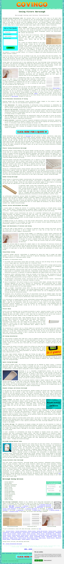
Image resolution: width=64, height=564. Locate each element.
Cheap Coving (42, 537)
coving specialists (50, 140)
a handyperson (20, 510)
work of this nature (34, 72)
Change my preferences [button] (47, 560)
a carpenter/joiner (14, 511)
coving (24, 20)
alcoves (17, 420)
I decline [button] (40, 560)
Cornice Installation (21, 531)
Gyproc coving (39, 375)
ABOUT (50, 8)
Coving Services (31, 533)
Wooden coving (6, 179)
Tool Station (14, 96)
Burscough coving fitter (44, 57)
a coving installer (12, 504)
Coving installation (8, 136)
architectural (19, 433)
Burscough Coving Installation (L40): (13, 18)
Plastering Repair (16, 539)
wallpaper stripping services (17, 507)
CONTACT (53, 8)
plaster (23, 32)
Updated (20, 553)
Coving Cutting (16, 535)
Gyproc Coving (40, 533)
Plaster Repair (6, 539)
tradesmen (44, 511)
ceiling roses (32, 66)
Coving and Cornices (42, 531)
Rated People (56, 88)
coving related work (47, 454)
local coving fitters (44, 456)
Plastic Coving (11, 536)
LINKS (46, 8)
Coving (31, 30)
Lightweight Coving (51, 536)
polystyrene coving (18, 453)
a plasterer (26, 506)
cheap (34, 80)
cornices (25, 66)
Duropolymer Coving (51, 533)
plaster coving (23, 299)
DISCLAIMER (59, 8)
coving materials (24, 111)
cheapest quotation (40, 77)
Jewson (36, 93)
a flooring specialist (31, 508)
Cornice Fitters (10, 531)
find (7, 462)
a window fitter (36, 510)
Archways (47, 411)
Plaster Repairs (26, 539)
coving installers (14, 469)
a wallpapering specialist (44, 506)
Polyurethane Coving (36, 532)
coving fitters (10, 142)
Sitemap (3, 553)
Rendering (58, 537)
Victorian (21, 37)
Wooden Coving (13, 537)
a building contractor (45, 504)
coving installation (30, 101)
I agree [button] (36, 560)
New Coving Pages (9, 553)
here (60, 473)
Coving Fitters (52, 531)
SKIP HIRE (11, 506)
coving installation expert (54, 62)
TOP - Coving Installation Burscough (12, 543)
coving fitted (29, 23)
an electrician (39, 507)
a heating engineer (54, 510)
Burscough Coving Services (13, 479)
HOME (43, 8)
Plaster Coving (32, 531)
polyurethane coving (52, 255)
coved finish (28, 58)
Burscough (28, 136)
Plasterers (31, 553)
